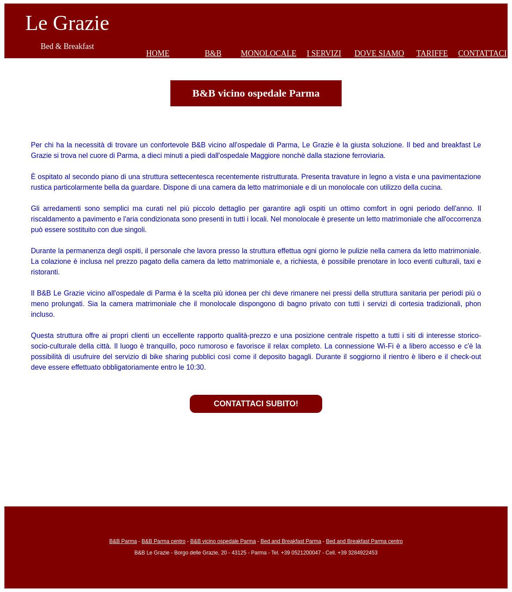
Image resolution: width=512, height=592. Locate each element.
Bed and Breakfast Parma (290, 541)
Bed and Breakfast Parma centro (364, 541)
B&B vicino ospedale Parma (223, 541)
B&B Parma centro (163, 541)
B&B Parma (123, 541)
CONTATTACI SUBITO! (256, 403)
